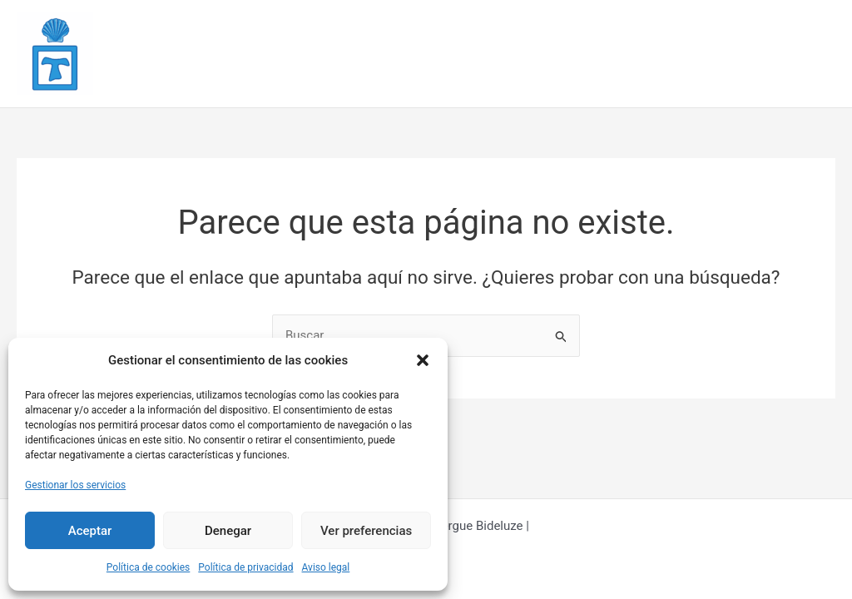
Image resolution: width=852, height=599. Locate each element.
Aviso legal (326, 567)
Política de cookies (148, 567)
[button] (422, 360)
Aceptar (90, 530)
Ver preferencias (366, 530)
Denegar (228, 530)
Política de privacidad (245, 567)
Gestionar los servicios (75, 485)
